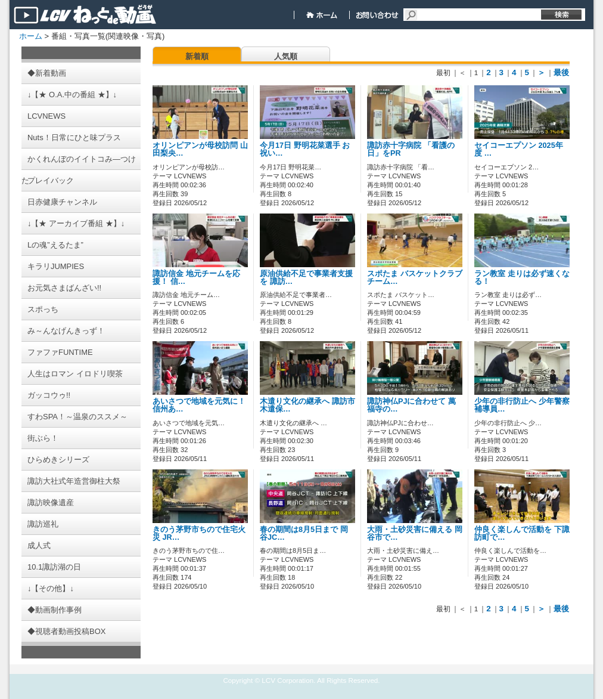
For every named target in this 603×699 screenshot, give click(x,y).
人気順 (285, 56)
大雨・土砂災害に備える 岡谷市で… (414, 533)
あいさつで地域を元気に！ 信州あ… (199, 405)
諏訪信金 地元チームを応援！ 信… (196, 278)
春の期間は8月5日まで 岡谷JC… (304, 533)
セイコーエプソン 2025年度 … (518, 149)
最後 (561, 72)
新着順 (197, 56)
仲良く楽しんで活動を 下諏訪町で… (522, 533)
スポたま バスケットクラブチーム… (414, 278)
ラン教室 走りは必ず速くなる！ (522, 278)
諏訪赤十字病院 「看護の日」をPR (411, 149)
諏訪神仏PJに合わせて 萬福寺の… (411, 405)
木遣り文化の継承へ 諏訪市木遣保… (307, 405)
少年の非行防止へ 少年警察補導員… (522, 405)
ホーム (30, 36)
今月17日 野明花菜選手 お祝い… (305, 149)
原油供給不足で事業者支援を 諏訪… (306, 278)
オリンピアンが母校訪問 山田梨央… (200, 149)
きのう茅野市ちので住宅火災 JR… (199, 533)
